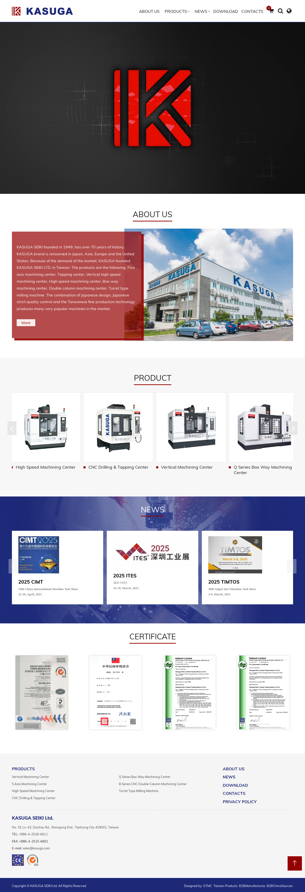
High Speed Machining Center (118, 465)
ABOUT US (149, 11)
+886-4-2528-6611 (33, 832)
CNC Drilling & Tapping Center (189, 465)
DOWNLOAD (225, 11)
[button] (293, 427)
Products (176, 11)
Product (152, 378)
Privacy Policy (240, 799)
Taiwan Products (226, 884)
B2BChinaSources (280, 884)
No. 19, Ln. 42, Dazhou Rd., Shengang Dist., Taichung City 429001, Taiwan (65, 825)
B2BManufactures (252, 884)
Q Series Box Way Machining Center (144, 775)
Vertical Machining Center (256, 465)
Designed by (193, 884)
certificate (152, 635)
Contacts (252, 11)
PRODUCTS (23, 767)
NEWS (201, 11)
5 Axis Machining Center (29, 782)
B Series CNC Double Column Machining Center (46, 467)
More (25, 322)
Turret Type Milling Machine (138, 789)
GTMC (207, 884)
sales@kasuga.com (36, 846)
